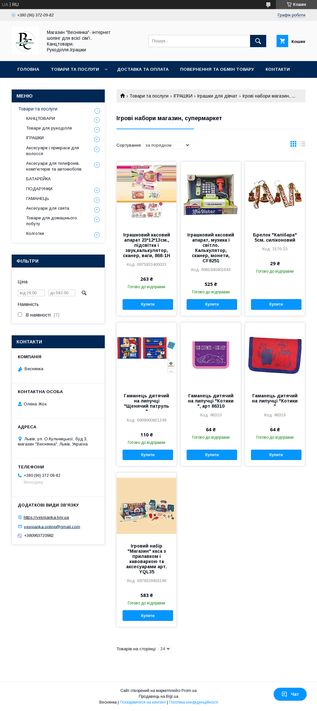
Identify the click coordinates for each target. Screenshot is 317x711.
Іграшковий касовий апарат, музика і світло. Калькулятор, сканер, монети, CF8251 (210, 247)
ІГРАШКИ (182, 96)
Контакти (278, 69)
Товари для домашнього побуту (51, 220)
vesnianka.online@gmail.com (52, 526)
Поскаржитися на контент (143, 702)
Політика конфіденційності (193, 702)
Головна (28, 69)
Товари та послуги (75, 69)
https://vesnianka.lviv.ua (46, 517)
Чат (290, 694)
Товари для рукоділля (49, 128)
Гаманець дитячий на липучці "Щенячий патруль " (146, 403)
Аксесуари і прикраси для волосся (52, 150)
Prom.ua (189, 690)
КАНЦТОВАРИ (40, 118)
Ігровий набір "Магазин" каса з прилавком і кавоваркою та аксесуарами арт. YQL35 (146, 558)
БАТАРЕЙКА (38, 178)
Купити (148, 304)
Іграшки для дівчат (217, 96)
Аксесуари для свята (47, 208)
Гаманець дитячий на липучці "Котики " (275, 401)
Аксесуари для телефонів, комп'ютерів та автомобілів (54, 166)
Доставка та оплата (143, 69)
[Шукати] (258, 41)
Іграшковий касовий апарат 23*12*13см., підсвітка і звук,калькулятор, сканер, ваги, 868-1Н (146, 245)
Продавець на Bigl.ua (158, 696)
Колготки (35, 233)
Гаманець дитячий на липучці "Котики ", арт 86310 (211, 401)
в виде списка (302, 145)
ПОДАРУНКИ (39, 188)
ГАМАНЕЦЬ (37, 198)
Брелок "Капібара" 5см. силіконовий (275, 237)
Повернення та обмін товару (217, 69)
